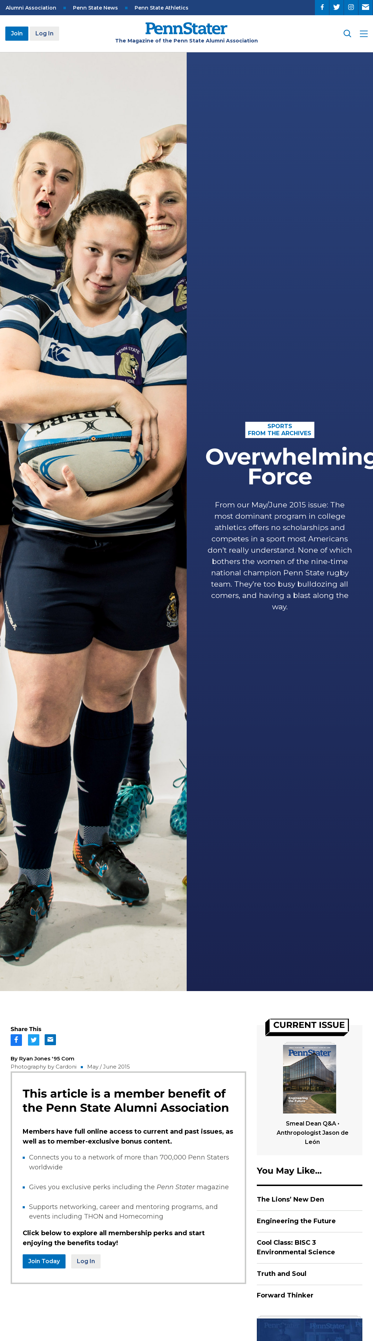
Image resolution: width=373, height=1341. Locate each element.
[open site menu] (364, 33)
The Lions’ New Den (290, 1199)
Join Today (44, 1261)
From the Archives (279, 433)
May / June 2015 (108, 1066)
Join (17, 33)
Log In (44, 33)
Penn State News (95, 8)
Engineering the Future (296, 1221)
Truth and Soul (281, 1274)
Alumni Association (31, 8)
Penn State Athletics (161, 8)
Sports (279, 426)
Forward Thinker (285, 1295)
